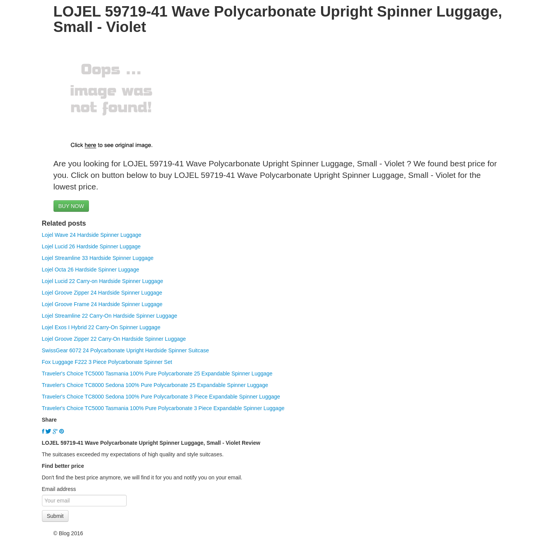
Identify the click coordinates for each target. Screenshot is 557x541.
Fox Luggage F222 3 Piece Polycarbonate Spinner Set (107, 362)
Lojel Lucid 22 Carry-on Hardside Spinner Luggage (102, 281)
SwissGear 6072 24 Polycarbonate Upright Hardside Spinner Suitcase (125, 350)
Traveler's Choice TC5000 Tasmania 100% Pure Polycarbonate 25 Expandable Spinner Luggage (157, 373)
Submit (55, 516)
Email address (59, 489)
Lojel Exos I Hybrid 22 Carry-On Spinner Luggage (101, 327)
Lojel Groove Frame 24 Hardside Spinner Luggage (102, 304)
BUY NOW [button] (71, 206)
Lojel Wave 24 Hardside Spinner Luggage (92, 235)
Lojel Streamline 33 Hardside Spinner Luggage (98, 258)
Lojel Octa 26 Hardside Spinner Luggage (90, 269)
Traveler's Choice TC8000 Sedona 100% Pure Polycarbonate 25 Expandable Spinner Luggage (155, 385)
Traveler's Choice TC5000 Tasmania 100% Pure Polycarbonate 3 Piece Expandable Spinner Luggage (163, 408)
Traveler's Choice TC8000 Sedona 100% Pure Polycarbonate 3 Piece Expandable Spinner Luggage (161, 397)
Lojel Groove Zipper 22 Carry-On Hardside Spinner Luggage (114, 339)
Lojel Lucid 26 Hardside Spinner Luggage (91, 246)
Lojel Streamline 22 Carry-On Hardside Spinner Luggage (109, 316)
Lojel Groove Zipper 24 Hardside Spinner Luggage (102, 293)
